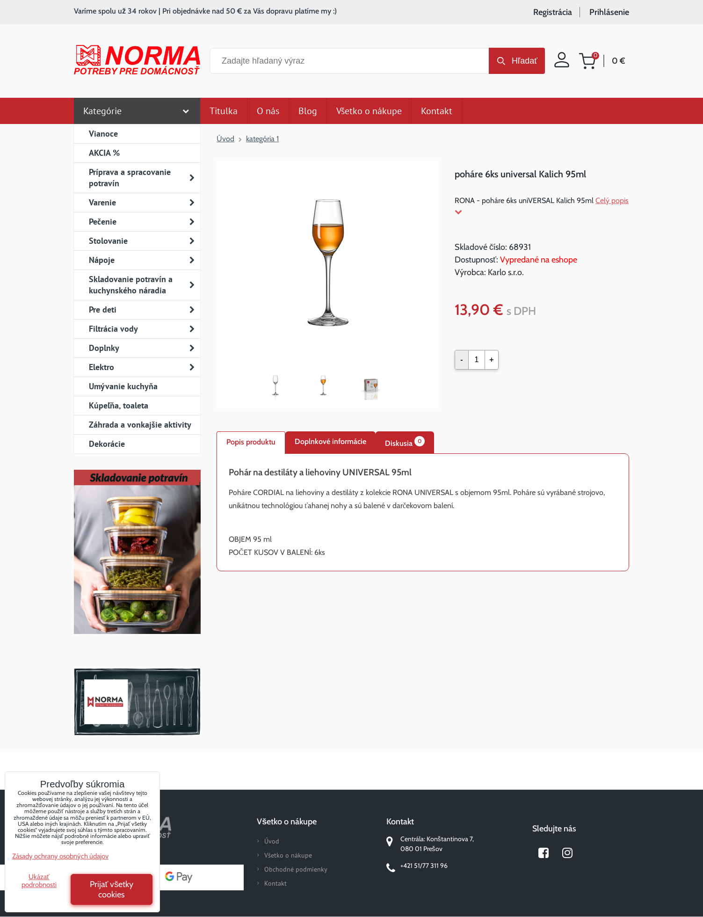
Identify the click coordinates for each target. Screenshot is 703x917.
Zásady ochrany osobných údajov (60, 856)
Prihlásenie (609, 12)
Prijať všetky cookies (112, 889)
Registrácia (552, 12)
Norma (137, 702)
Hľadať (524, 61)
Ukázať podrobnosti (39, 880)
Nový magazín (137, 565)
